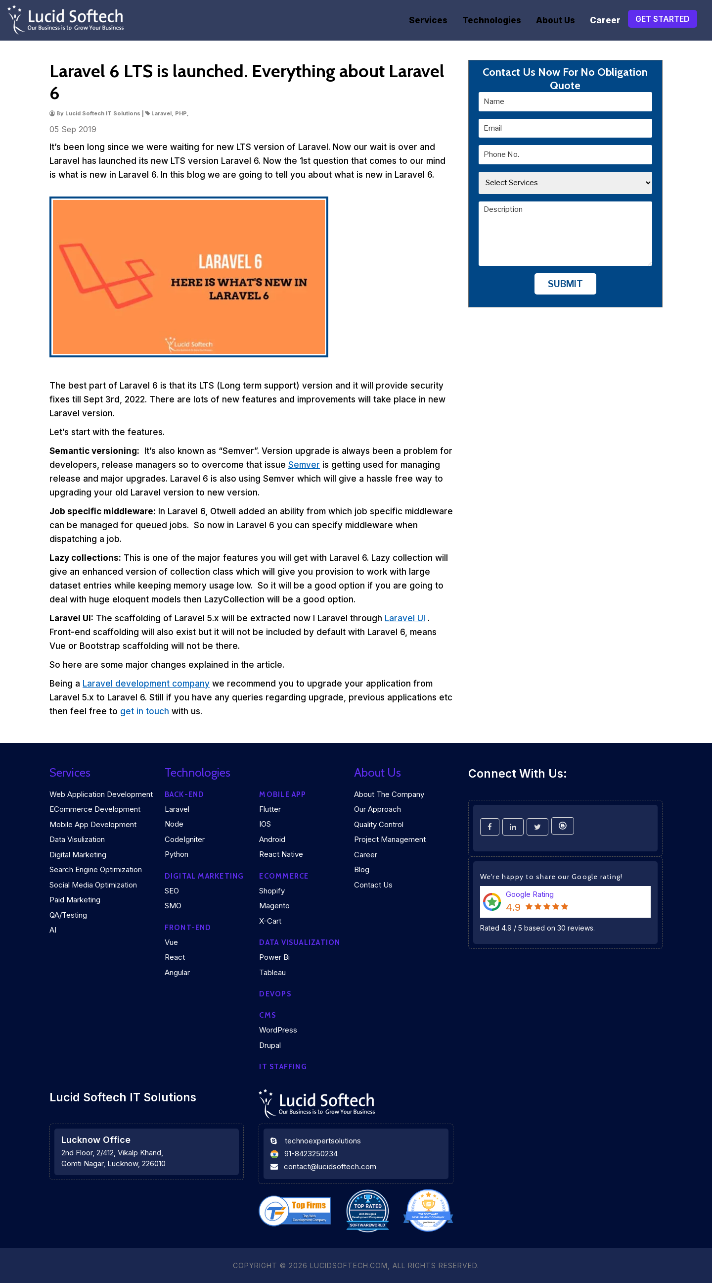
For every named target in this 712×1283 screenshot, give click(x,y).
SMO (173, 905)
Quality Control (378, 824)
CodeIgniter (185, 839)
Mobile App (282, 794)
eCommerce (284, 876)
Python (176, 854)
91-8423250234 (311, 1153)
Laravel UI (405, 618)
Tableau (272, 972)
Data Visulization (77, 839)
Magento (274, 905)
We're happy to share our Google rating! (551, 876)
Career (605, 20)
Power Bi (274, 957)
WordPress (278, 1030)
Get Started (662, 19)
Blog (361, 869)
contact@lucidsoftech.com (330, 1166)
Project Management (390, 839)
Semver (304, 465)
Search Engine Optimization (95, 869)
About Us (555, 20)
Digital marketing (204, 876)
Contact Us (373, 884)
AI (52, 930)
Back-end (185, 794)
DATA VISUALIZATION (299, 942)
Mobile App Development (92, 824)
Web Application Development (101, 794)
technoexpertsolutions (323, 1140)
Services (428, 20)
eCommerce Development (94, 809)
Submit (565, 284)
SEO (172, 890)
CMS (267, 1015)
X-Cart (270, 921)
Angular (177, 972)
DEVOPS (275, 993)
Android (272, 839)
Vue (171, 942)
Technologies (491, 20)
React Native (281, 854)
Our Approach (377, 809)
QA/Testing (68, 915)
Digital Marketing (77, 854)
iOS (265, 824)
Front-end (188, 927)
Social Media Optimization (93, 884)
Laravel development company (146, 684)
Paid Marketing (74, 899)
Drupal (270, 1045)
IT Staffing (283, 1066)
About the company (389, 794)
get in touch (144, 711)
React (175, 957)
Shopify (272, 890)
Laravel (177, 809)
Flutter (270, 809)
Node (174, 824)
